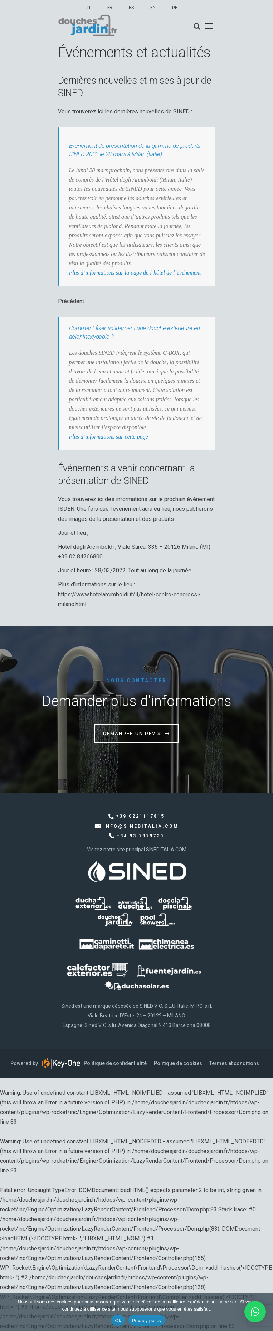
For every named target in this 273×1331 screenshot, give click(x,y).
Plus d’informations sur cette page (108, 437)
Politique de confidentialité (115, 1063)
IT (89, 7)
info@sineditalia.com (141, 826)
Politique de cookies (178, 1063)
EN (153, 7)
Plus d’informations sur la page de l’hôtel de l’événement (135, 273)
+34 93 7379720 (140, 835)
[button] (255, 1311)
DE (174, 7)
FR (109, 7)
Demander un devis (132, 733)
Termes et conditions (234, 1063)
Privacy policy (147, 1320)
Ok (118, 1320)
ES (131, 7)
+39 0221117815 (140, 816)
